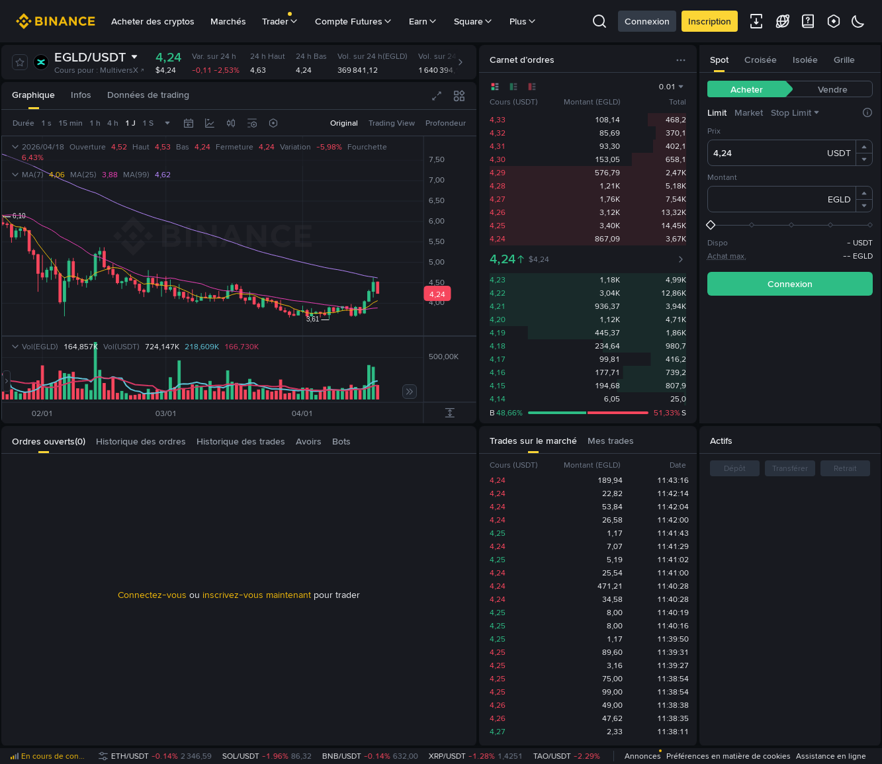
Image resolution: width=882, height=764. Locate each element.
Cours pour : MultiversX (99, 70)
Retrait (845, 468)
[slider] (790, 225)
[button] (864, 147)
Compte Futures (354, 21)
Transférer (790, 468)
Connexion (647, 21)
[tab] (33, 95)
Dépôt (735, 468)
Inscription (709, 21)
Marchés (228, 21)
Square (474, 21)
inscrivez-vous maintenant (256, 595)
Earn (423, 21)
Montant (722, 177)
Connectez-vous (152, 595)
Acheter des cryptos (153, 21)
